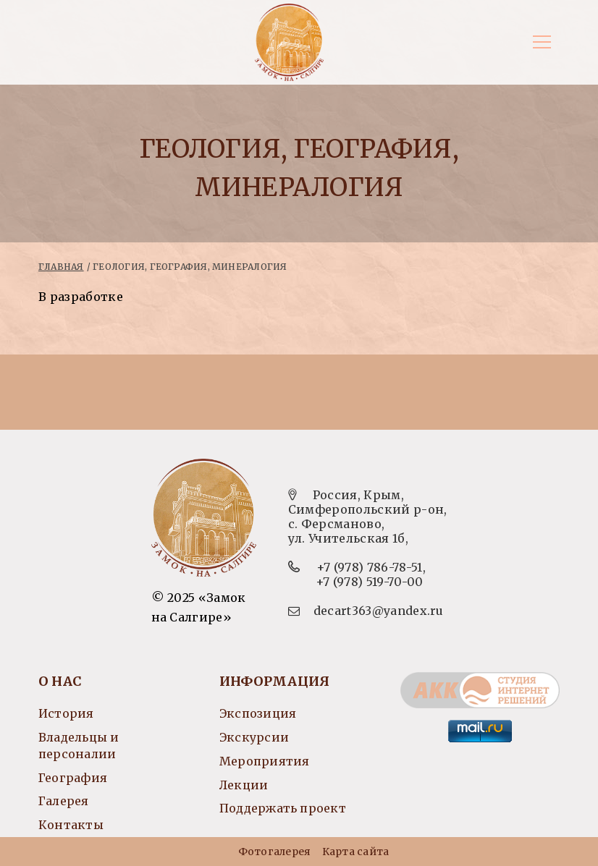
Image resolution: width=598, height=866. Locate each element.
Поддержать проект (282, 808)
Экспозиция (257, 713)
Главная (61, 266)
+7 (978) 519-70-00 (370, 581)
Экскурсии (254, 737)
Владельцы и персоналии (78, 745)
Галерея (63, 801)
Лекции (243, 785)
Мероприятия (264, 761)
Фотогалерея (274, 851)
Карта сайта (355, 851)
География (72, 778)
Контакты (71, 825)
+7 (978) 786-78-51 (369, 567)
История (66, 713)
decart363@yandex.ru (378, 610)
